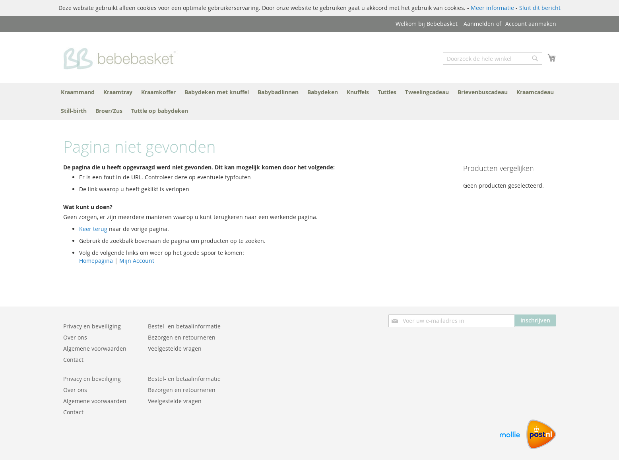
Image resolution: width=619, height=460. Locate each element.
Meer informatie (492, 8)
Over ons (75, 337)
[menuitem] (77, 92)
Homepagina (96, 260)
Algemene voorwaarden (94, 348)
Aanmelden (479, 23)
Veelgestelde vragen (175, 348)
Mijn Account (136, 260)
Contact (73, 359)
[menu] (309, 101)
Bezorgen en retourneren (181, 337)
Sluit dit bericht (540, 8)
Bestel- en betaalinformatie (184, 326)
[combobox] (492, 58)
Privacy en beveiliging (92, 326)
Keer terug (93, 229)
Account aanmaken (530, 23)
